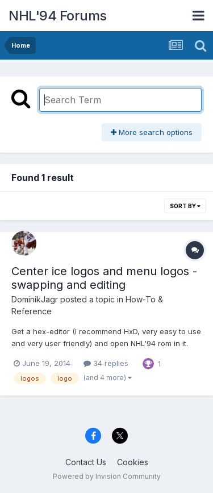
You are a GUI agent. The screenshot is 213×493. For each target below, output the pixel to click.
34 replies (105, 363)
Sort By (185, 206)
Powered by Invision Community (107, 476)
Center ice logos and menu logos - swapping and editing (104, 278)
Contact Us (85, 462)
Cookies (132, 462)
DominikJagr (34, 299)
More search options (152, 132)
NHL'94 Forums (58, 15)
